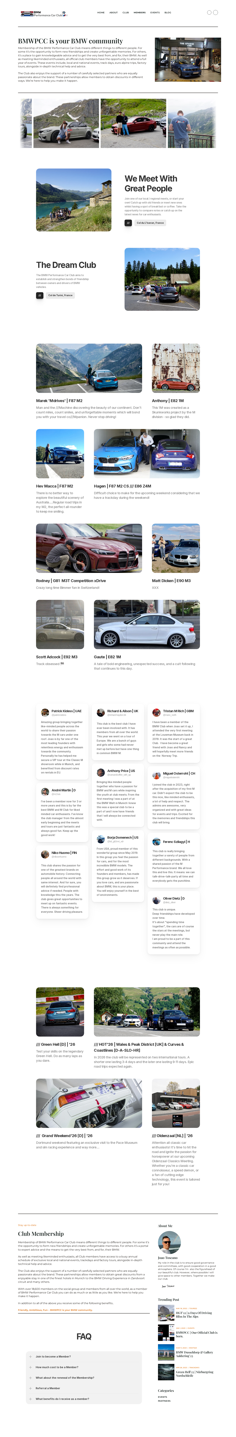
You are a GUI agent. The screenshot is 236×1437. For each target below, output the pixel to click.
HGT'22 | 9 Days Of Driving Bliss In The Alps (194, 1314)
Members (140, 12)
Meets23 (193, 1348)
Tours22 (193, 1308)
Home (101, 12)
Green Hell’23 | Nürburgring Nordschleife (195, 1374)
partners (164, 1401)
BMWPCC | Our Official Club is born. (197, 1334)
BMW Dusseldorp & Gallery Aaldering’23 (194, 1354)
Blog (168, 12)
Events (155, 12)
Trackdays (194, 1368)
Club (126, 12)
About (113, 12)
